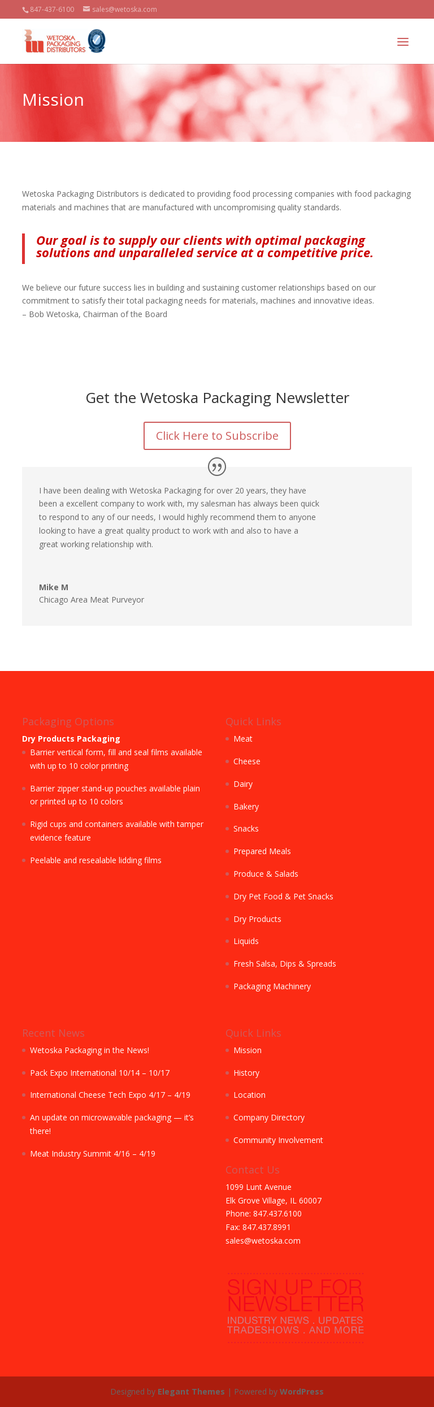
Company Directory (269, 1117)
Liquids (246, 941)
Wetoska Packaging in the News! (89, 1050)
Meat (243, 738)
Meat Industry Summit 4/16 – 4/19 (92, 1153)
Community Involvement (278, 1140)
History (246, 1072)
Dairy (243, 783)
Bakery (246, 806)
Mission (247, 1050)
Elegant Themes (191, 1391)
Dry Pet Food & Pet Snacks (283, 896)
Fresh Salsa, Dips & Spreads (284, 963)
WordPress (302, 1391)
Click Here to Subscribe (217, 435)
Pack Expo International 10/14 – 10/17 (100, 1072)
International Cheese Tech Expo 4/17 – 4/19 (110, 1094)
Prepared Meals (262, 851)
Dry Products (257, 919)
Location (249, 1094)
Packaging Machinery (272, 986)
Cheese (247, 761)
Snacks (246, 828)
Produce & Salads (265, 873)
